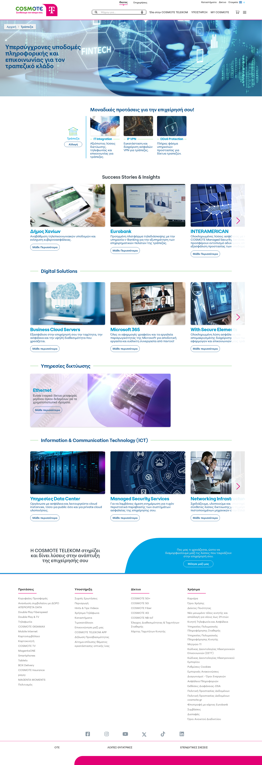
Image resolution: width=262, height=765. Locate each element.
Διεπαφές (193, 714)
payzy (22, 674)
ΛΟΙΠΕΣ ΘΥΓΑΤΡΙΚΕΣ (119, 747)
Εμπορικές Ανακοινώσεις (203, 671)
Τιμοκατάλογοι (84, 622)
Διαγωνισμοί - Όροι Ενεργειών (206, 676)
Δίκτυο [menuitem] (136, 589)
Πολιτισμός (25, 684)
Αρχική (11, 26)
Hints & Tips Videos (87, 608)
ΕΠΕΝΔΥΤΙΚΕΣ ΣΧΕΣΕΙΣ (194, 747)
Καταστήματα (209, 2)
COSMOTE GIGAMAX (31, 626)
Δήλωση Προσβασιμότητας (92, 637)
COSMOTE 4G (140, 612)
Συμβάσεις (194, 709)
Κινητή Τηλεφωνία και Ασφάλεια (207, 621)
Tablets (23, 660)
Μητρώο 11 (194, 644)
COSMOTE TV (27, 646)
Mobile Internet (28, 631)
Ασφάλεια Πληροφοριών (202, 681)
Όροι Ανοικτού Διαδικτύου (204, 719)
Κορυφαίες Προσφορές (33, 598)
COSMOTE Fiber (141, 608)
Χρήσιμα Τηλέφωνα (87, 612)
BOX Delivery (26, 665)
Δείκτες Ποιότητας (199, 608)
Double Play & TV (28, 616)
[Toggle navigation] (244, 12)
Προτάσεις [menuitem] (26, 589)
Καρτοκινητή (26, 641)
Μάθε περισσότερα (44, 348)
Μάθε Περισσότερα (44, 247)
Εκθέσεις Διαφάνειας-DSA (204, 686)
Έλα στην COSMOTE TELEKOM (169, 12)
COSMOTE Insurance (31, 670)
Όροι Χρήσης (195, 603)
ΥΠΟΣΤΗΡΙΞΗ (199, 12)
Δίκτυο (222, 2)
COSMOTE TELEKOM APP (91, 632)
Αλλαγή (73, 144)
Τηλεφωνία (25, 621)
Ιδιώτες (123, 2)
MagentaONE (26, 650)
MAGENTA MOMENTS (31, 679)
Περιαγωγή (82, 603)
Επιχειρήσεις (140, 2)
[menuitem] (88, 734)
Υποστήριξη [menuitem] (83, 589)
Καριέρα (192, 598)
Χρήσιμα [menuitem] (193, 589)
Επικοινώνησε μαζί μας (89, 627)
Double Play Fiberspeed (33, 612)
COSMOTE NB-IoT (142, 617)
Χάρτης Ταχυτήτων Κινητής (148, 631)
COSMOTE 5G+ (140, 598)
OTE (57, 747)
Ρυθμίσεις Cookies (199, 666)
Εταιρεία (233, 2)
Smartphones (26, 655)
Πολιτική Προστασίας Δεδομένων (208, 690)
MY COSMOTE (220, 12)
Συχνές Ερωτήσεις (86, 598)
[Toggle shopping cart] (239, 12)
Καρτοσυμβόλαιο (29, 636)
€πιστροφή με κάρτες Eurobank (207, 704)
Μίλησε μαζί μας (198, 564)
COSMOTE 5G (140, 603)
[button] (238, 220)
